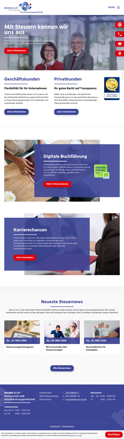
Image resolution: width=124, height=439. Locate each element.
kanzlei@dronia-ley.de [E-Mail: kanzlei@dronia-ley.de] (76, 399)
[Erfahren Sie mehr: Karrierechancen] (25, 258)
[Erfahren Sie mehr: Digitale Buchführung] (57, 184)
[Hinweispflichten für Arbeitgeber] (102, 336)
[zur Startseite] (23, 7)
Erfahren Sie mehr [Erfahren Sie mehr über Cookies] (75, 435)
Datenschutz (68, 426)
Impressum (55, 426)
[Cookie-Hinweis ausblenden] (114, 435)
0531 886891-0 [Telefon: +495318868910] (72, 393)
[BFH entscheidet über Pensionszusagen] (62, 336)
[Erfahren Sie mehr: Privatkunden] (66, 112)
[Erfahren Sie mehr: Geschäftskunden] (16, 112)
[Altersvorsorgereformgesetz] (22, 336)
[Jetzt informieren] (16, 51)
